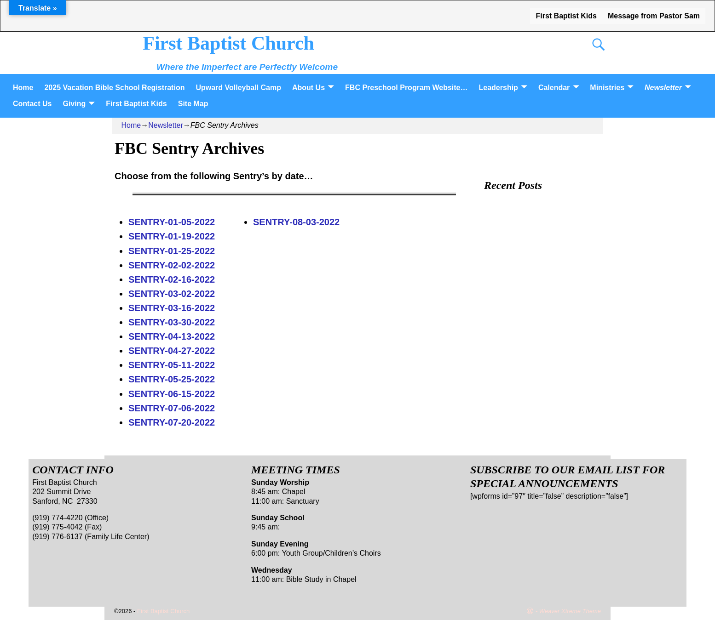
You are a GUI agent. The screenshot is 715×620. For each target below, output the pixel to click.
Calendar (554, 87)
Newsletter (663, 87)
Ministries (607, 87)
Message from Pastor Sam (654, 16)
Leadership (498, 87)
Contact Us (32, 104)
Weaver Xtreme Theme (570, 611)
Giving (74, 104)
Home (23, 87)
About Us (308, 87)
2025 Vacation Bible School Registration (114, 87)
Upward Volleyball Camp (238, 87)
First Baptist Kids (566, 16)
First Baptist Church (228, 43)
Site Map (193, 104)
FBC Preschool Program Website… (406, 87)
